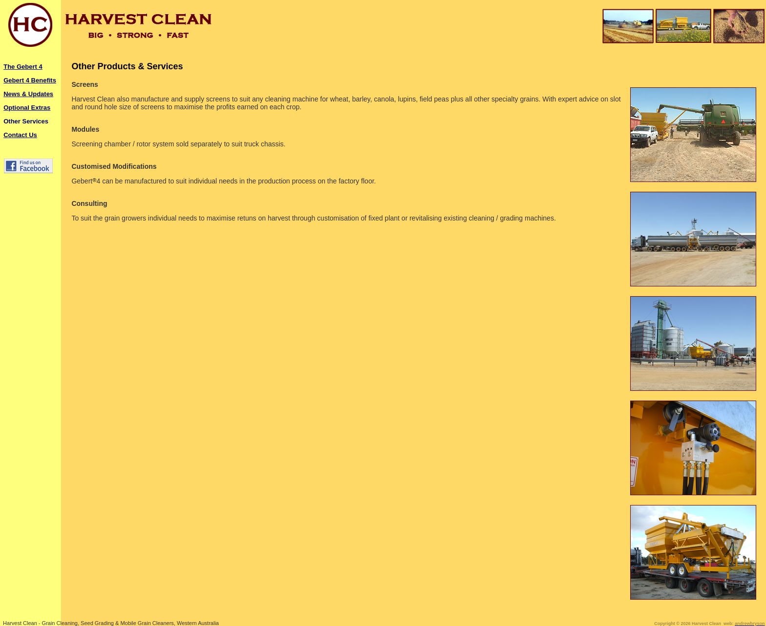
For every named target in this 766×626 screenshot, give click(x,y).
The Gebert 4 (22, 66)
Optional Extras (26, 107)
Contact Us (20, 135)
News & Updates (28, 94)
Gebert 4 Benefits (29, 80)
